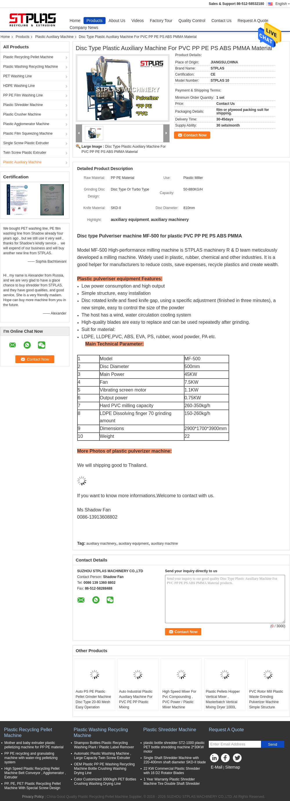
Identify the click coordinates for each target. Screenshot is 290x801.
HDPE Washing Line (19, 86)
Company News (84, 27)
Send (272, 744)
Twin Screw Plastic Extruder (24, 153)
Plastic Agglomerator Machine (26, 124)
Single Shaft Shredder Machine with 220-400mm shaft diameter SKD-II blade (175, 760)
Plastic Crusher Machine (22, 114)
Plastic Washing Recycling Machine (30, 67)
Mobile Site (219, 774)
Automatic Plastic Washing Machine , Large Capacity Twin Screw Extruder (102, 755)
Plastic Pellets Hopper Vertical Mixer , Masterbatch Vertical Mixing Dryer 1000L (223, 699)
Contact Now (195, 135)
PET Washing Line (17, 76)
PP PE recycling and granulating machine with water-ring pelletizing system (30, 757)
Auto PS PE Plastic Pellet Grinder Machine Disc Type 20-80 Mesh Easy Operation (93, 699)
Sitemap (232, 767)
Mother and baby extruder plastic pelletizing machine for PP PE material (34, 745)
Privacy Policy (33, 797)
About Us (117, 20)
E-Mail (216, 767)
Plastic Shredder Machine (23, 105)
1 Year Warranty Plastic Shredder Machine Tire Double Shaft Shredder (172, 781)
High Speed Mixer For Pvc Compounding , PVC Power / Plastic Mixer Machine (179, 699)
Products (94, 20)
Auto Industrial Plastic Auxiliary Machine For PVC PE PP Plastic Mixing (135, 699)
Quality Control (191, 20)
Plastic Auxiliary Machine (54, 37)
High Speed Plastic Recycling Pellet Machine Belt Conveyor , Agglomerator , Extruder (35, 773)
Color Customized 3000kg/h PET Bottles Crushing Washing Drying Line (105, 781)
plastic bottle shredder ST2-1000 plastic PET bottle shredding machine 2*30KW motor (174, 747)
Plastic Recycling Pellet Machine (28, 57)
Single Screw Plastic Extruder (26, 143)
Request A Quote (253, 20)
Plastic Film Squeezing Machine (27, 133)
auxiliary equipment (133, 544)
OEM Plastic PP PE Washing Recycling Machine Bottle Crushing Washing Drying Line (104, 768)
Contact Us (221, 20)
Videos (137, 20)
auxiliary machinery (101, 544)
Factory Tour (161, 20)
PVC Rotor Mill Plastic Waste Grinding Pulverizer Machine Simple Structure (266, 699)
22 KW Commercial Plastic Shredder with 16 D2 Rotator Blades (172, 771)
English (283, 4)
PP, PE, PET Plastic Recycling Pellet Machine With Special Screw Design (32, 786)
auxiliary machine (164, 544)
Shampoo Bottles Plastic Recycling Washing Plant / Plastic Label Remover (104, 745)
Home (75, 20)
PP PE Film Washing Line (23, 95)
